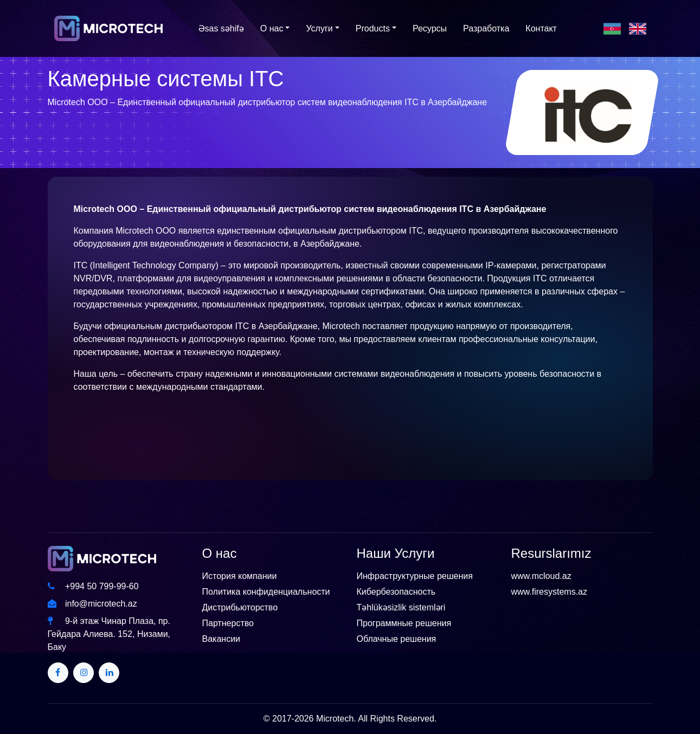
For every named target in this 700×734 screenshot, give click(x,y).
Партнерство (228, 623)
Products (373, 28)
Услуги (319, 28)
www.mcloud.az (541, 576)
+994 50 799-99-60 (93, 586)
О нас (272, 28)
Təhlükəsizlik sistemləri (401, 607)
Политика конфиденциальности (266, 591)
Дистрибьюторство (240, 607)
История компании (239, 576)
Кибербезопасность (396, 591)
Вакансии (221, 638)
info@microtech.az (92, 603)
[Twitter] (58, 672)
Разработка (486, 28)
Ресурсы (430, 28)
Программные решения (404, 623)
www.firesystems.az (549, 591)
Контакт (541, 28)
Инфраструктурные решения (415, 576)
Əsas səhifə (221, 28)
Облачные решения (396, 638)
